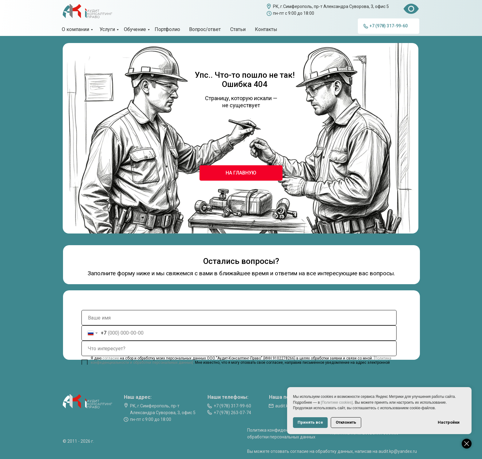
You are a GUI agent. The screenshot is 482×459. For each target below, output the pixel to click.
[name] (239, 317)
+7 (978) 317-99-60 (232, 405)
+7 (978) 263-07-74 (232, 412)
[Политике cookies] (337, 402)
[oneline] (239, 348)
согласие (111, 358)
